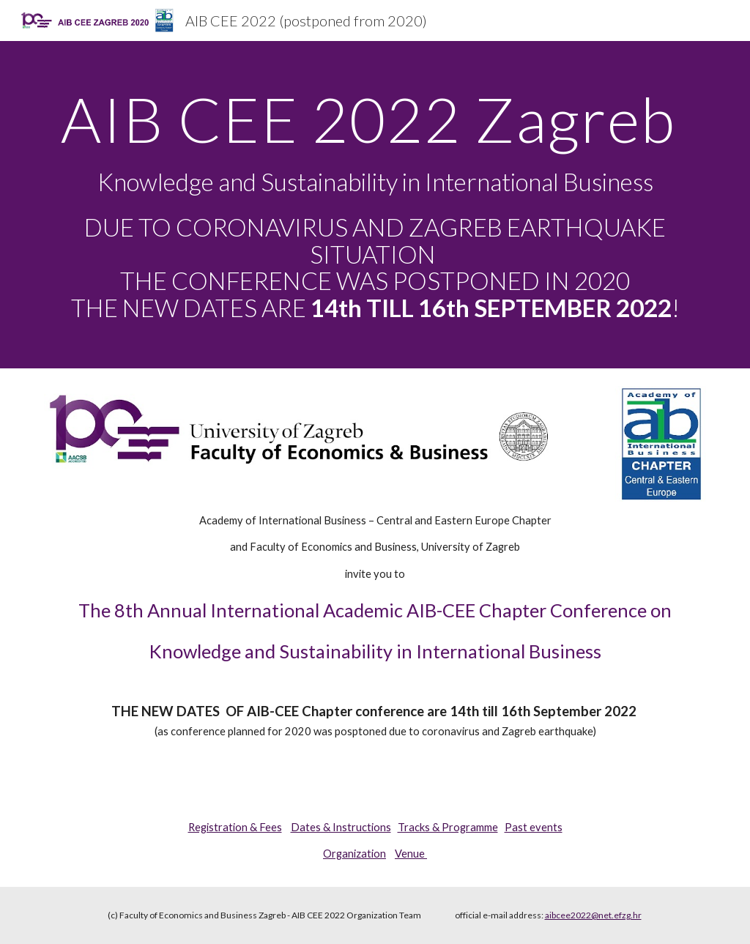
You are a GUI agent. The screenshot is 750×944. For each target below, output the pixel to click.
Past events (533, 827)
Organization (354, 853)
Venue (411, 853)
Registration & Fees (235, 827)
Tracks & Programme (448, 827)
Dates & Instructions (341, 827)
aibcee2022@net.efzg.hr (593, 915)
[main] (375, 204)
